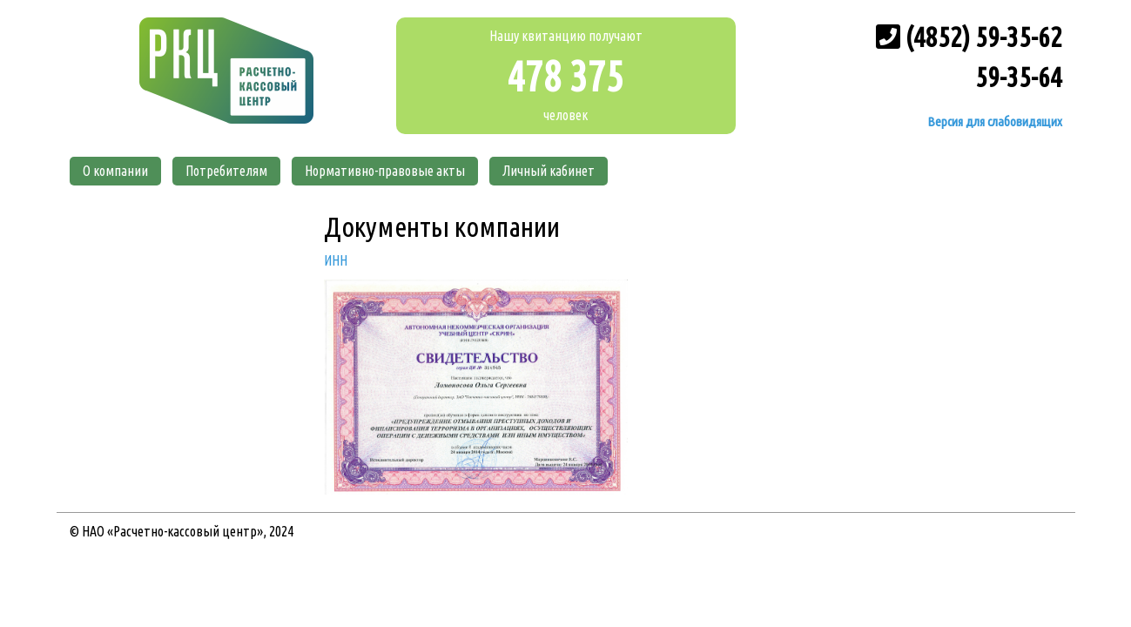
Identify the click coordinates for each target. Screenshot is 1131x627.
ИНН (335, 260)
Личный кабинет (548, 171)
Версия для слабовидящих (993, 121)
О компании (115, 171)
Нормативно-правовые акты (385, 171)
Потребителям (226, 171)
